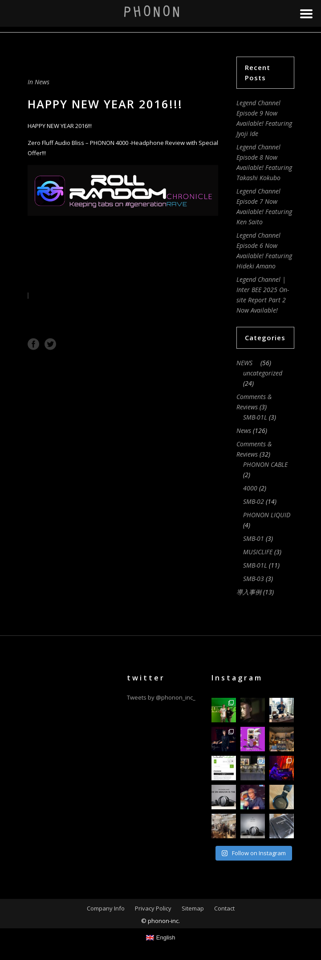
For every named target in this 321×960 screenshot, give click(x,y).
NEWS (247, 362)
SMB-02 (253, 501)
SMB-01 (253, 538)
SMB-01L (255, 417)
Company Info (106, 908)
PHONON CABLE (265, 464)
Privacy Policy (153, 908)
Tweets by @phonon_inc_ (161, 697)
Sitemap (193, 908)
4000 (250, 488)
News (42, 82)
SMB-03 (253, 578)
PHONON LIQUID (266, 515)
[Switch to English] (161, 937)
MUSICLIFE (257, 552)
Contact (224, 908)
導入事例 (248, 592)
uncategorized (262, 373)
